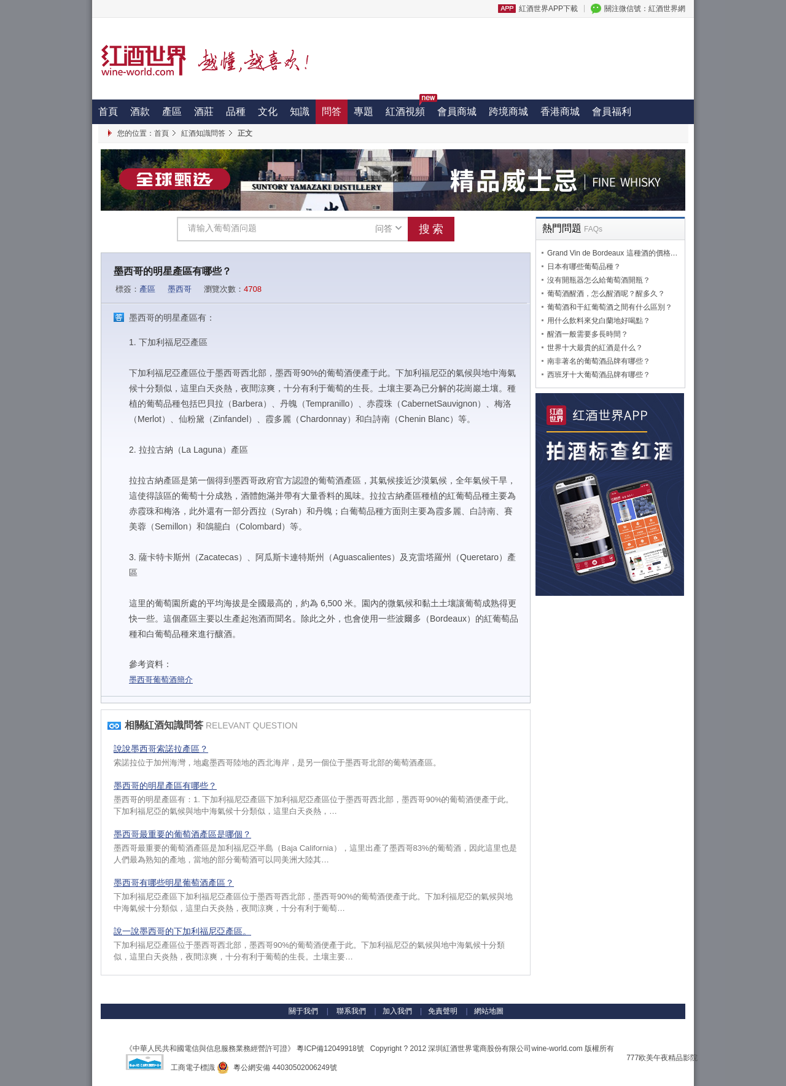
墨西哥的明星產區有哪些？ (165, 786)
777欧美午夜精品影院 (662, 1057)
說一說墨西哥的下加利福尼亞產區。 (182, 931)
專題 (363, 111)
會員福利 (611, 111)
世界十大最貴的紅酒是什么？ (595, 347)
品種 (236, 111)
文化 (268, 111)
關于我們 (303, 1011)
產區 (172, 111)
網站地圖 (489, 1011)
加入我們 (397, 1011)
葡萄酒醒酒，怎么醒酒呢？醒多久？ (606, 293)
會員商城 (457, 111)
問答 (331, 111)
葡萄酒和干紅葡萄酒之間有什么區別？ (609, 307)
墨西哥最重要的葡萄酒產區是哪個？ (182, 834)
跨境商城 (508, 111)
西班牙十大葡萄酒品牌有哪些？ (598, 374)
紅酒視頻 (408, 108)
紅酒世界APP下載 (548, 8)
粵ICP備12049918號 (330, 1048)
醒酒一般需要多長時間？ (587, 334)
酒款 (140, 111)
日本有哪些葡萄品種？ (584, 266)
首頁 (108, 111)
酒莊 (204, 111)
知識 (299, 111)
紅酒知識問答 (203, 133)
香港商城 (560, 111)
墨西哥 (180, 289)
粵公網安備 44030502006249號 (277, 1067)
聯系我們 (350, 1011)
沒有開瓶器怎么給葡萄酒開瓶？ (598, 280)
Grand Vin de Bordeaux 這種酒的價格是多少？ (623, 253)
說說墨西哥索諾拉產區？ (161, 749)
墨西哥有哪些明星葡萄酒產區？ (174, 883)
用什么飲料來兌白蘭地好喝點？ (598, 320)
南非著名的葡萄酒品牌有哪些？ (598, 361)
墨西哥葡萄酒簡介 (161, 679)
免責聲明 (442, 1011)
